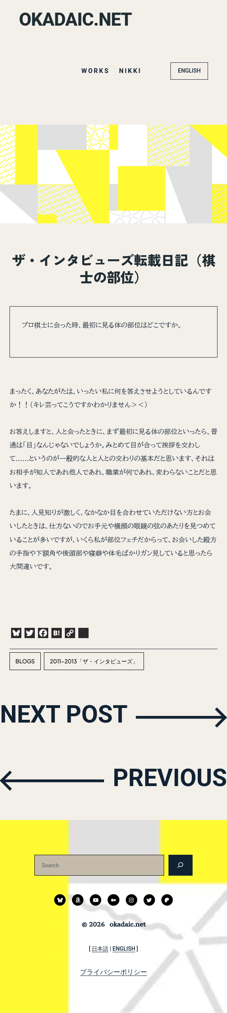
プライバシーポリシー (113, 972)
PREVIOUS (165, 780)
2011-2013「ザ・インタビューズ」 (94, 661)
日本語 (100, 949)
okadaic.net (78, 19)
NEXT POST (69, 716)
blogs (25, 661)
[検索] (180, 865)
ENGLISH (189, 70)
